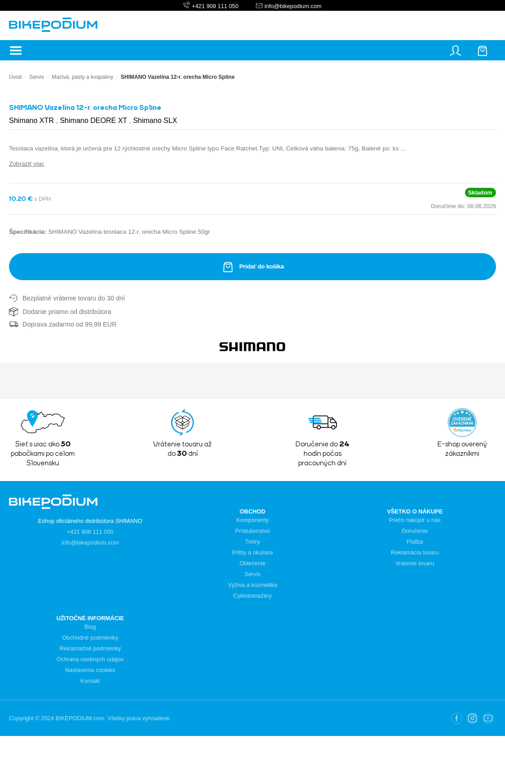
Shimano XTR (32, 120)
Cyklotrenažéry (252, 595)
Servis (36, 77)
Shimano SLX (155, 120)
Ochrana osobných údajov (90, 659)
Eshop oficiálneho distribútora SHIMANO (90, 521)
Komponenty (253, 520)
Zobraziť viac (26, 163)
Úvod (15, 77)
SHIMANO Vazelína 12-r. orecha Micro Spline (178, 77)
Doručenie (415, 530)
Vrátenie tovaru (415, 563)
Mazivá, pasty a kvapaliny (83, 77)
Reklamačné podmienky (90, 648)
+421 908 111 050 (215, 6)
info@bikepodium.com (292, 6)
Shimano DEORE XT (94, 120)
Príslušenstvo (252, 530)
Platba (415, 541)
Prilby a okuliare (252, 552)
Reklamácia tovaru (415, 552)
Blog (90, 626)
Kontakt (90, 680)
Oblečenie (253, 563)
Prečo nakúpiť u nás (415, 520)
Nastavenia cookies (90, 670)
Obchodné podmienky (90, 637)
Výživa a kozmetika (253, 584)
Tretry (252, 541)
